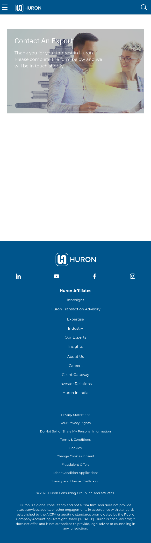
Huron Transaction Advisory (75, 309)
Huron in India (75, 392)
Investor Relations (75, 383)
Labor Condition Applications (75, 473)
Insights (75, 346)
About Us (75, 356)
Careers (75, 365)
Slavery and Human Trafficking (75, 481)
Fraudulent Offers (75, 464)
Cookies (75, 448)
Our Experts (75, 337)
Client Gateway (75, 374)
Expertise (75, 319)
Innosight (75, 300)
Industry (75, 328)
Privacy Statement (75, 415)
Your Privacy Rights (75, 423)
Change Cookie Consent (75, 456)
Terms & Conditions (75, 439)
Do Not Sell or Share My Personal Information (75, 431)
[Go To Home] (28, 7)
